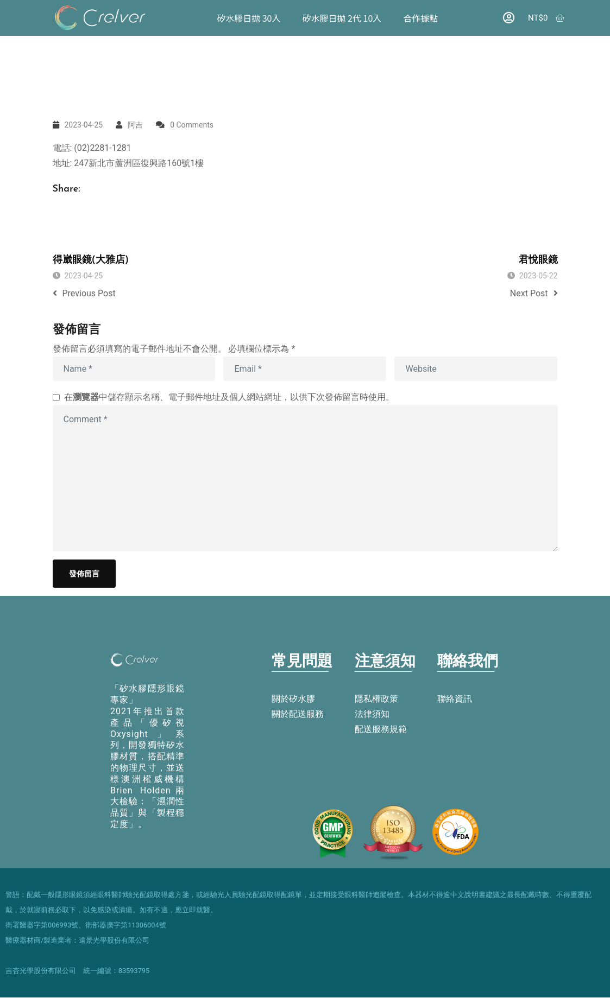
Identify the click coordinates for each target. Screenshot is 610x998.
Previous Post (84, 293)
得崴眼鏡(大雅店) (91, 260)
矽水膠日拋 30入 (249, 17)
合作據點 (421, 17)
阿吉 (135, 124)
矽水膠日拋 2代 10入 (342, 17)
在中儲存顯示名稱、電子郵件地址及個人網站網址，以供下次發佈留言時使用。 (229, 397)
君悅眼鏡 (538, 260)
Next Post (534, 293)
